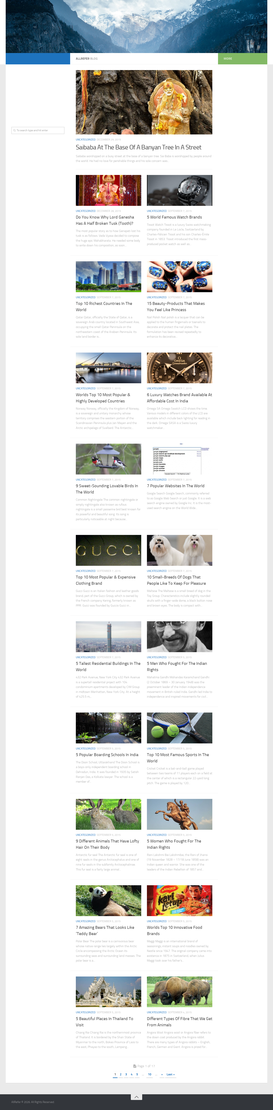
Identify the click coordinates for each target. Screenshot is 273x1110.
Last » (171, 1074)
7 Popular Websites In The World (176, 485)
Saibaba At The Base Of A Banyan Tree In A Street (138, 147)
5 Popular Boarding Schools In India (107, 754)
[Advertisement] (37, 93)
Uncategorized (86, 139)
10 (149, 1074)
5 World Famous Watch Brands (174, 217)
